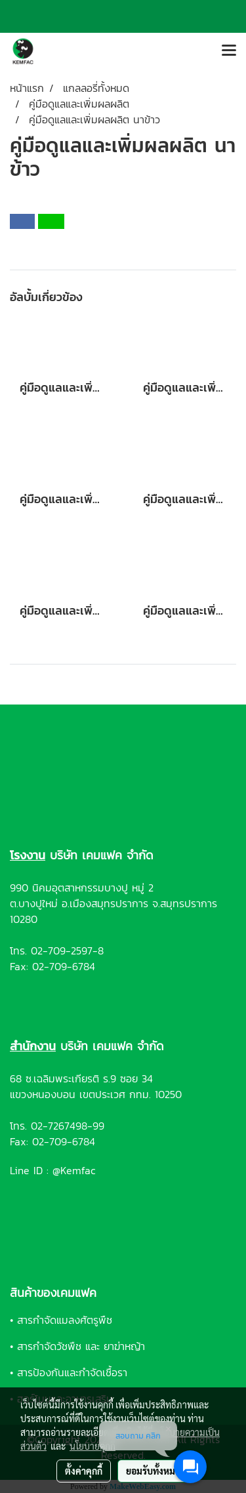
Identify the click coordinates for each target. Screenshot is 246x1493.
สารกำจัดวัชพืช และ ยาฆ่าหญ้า (81, 1346)
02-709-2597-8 (67, 950)
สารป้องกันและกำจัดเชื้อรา (72, 1372)
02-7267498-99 (67, 1126)
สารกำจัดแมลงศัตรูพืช (64, 1320)
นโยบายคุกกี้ (92, 1446)
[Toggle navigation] (229, 51)
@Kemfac (74, 1170)
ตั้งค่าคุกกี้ (83, 1471)
